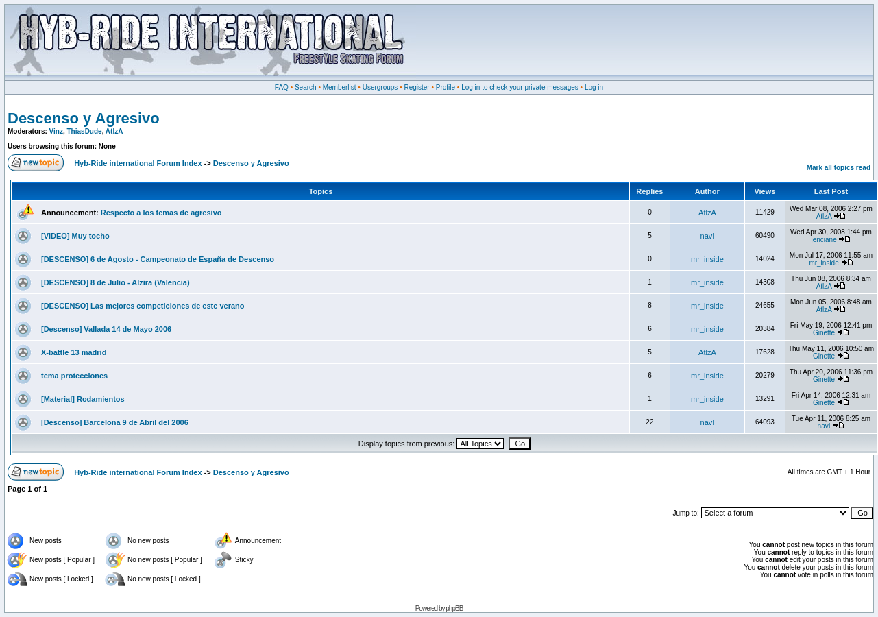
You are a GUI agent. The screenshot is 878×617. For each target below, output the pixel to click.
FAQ (282, 87)
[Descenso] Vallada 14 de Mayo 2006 (106, 329)
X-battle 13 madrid (73, 352)
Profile (445, 87)
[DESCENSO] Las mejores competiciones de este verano (143, 306)
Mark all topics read (838, 167)
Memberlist (339, 87)
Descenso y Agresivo (84, 118)
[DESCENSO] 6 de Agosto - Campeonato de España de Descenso (157, 259)
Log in (594, 87)
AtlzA (114, 131)
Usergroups (380, 87)
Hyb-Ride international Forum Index (138, 163)
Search (306, 87)
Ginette (824, 333)
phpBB (454, 608)
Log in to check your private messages (519, 87)
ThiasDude (84, 131)
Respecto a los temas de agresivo (161, 212)
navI (707, 236)
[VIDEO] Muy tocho (75, 236)
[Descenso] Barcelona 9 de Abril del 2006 (114, 422)
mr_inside (707, 259)
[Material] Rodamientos (83, 399)
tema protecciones (74, 376)
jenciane (823, 239)
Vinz (56, 131)
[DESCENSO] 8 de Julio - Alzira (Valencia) (115, 282)
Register (416, 87)
